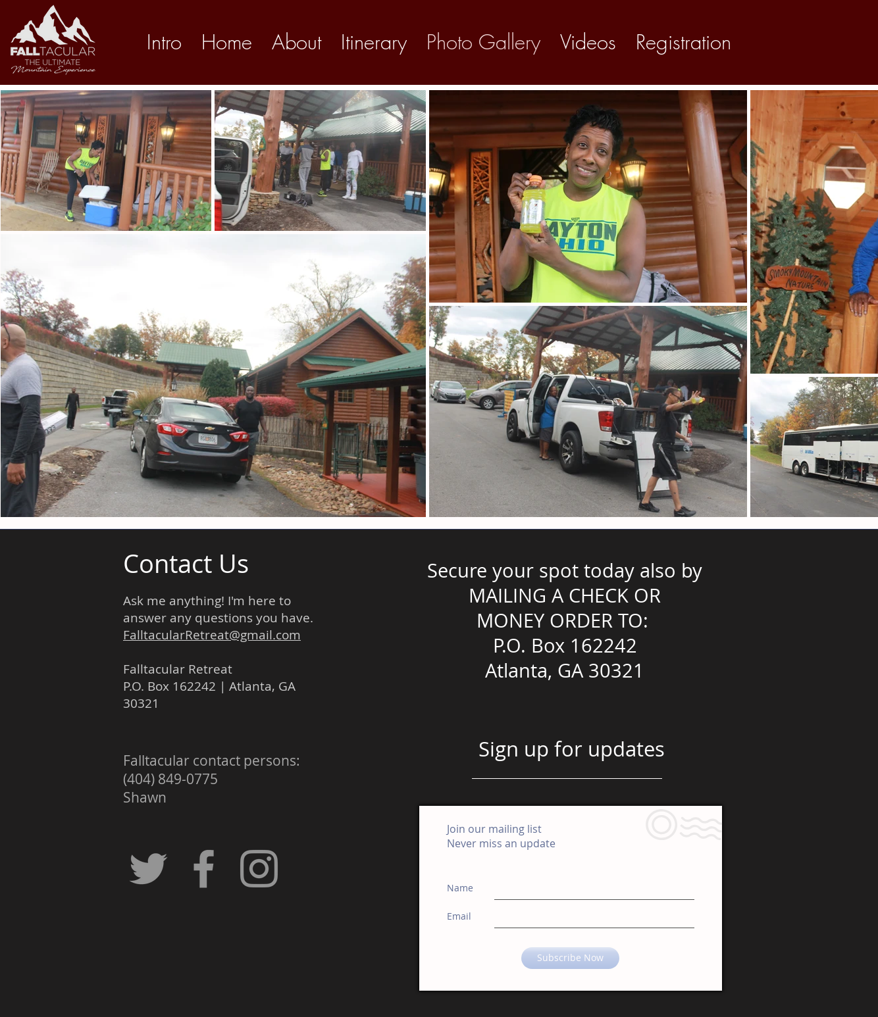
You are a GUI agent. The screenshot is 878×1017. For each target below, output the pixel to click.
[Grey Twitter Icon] (148, 868)
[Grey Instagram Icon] (259, 868)
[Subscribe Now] (570, 958)
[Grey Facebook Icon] (203, 868)
